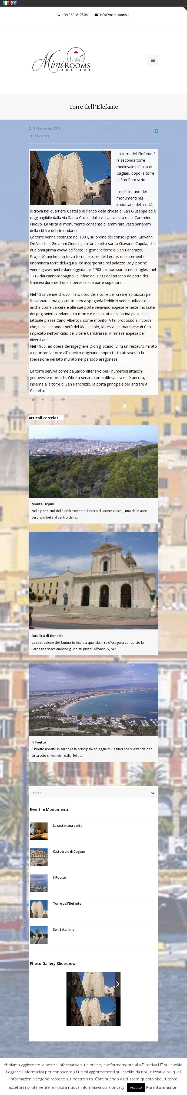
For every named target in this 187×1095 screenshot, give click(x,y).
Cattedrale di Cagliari (69, 851)
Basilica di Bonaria (48, 635)
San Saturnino (64, 929)
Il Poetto (39, 742)
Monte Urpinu (43, 504)
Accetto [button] (136, 1087)
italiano (6, 3)
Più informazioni (162, 1087)
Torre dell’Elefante (67, 903)
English (13, 3)
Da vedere (42, 136)
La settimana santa (67, 825)
